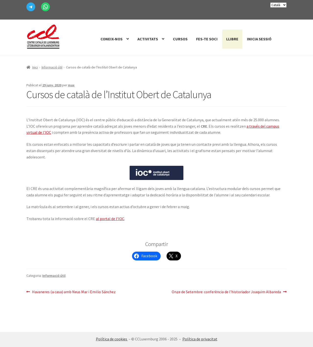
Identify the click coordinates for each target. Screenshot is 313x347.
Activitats (147, 38)
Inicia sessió (259, 38)
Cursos (180, 38)
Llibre (232, 38)
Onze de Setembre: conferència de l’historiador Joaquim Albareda (226, 292)
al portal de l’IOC (110, 218)
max (71, 85)
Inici (35, 67)
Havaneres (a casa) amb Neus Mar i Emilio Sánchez (74, 292)
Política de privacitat (199, 338)
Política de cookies (112, 338)
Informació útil (52, 67)
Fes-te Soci (207, 38)
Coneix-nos (112, 38)
